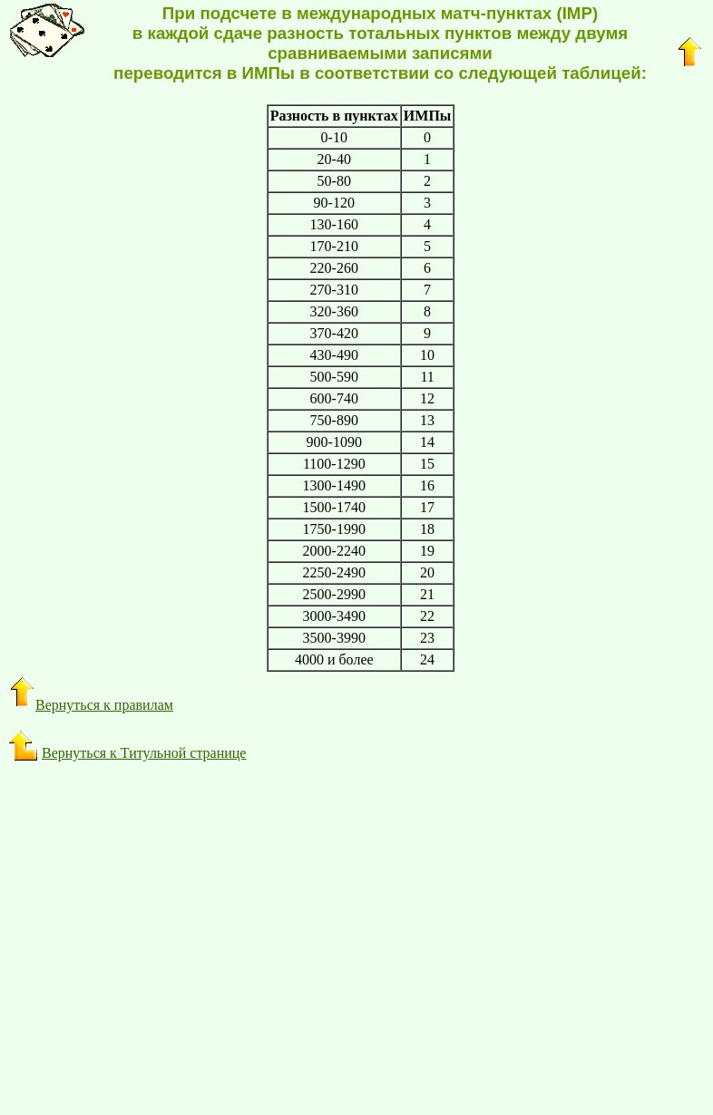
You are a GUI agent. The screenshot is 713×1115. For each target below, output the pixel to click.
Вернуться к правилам (90, 705)
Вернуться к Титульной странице (144, 753)
